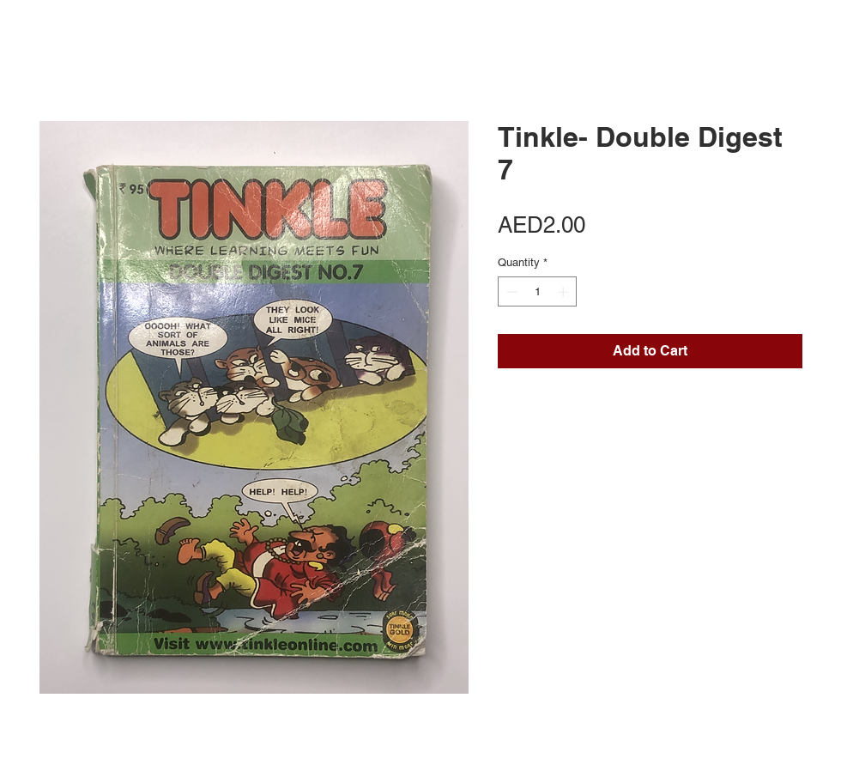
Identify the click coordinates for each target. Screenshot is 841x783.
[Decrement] (510, 292)
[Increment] (564, 292)
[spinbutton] (537, 292)
